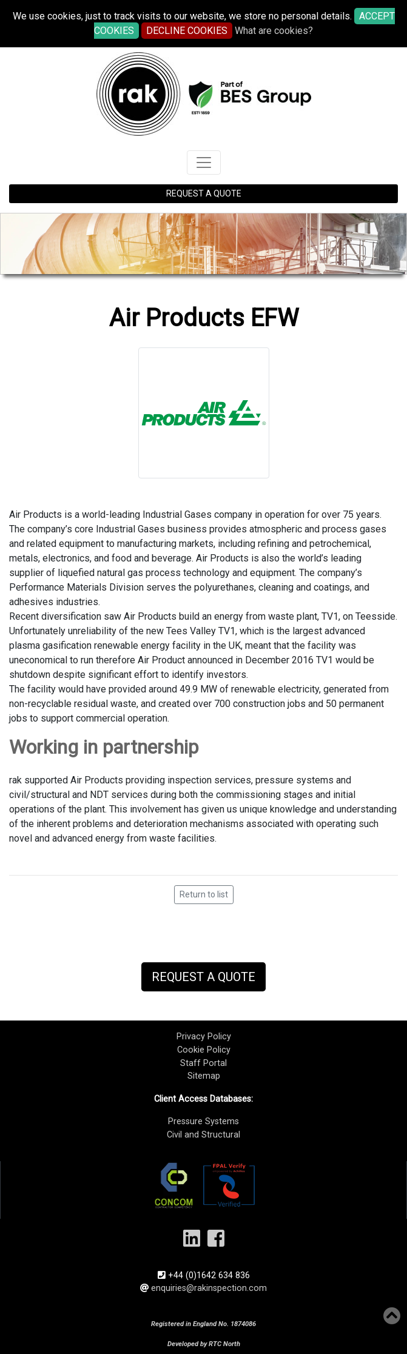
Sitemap (203, 1076)
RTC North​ (224, 1344)
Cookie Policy (203, 1050)
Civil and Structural (203, 1135)
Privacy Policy (204, 1036)
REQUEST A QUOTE (203, 193)
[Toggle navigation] (204, 162)
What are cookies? (274, 30)
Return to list (204, 894)
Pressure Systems (203, 1121)
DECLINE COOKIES (186, 30)
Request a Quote (203, 977)
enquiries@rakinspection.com (209, 1288)
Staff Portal (203, 1063)
